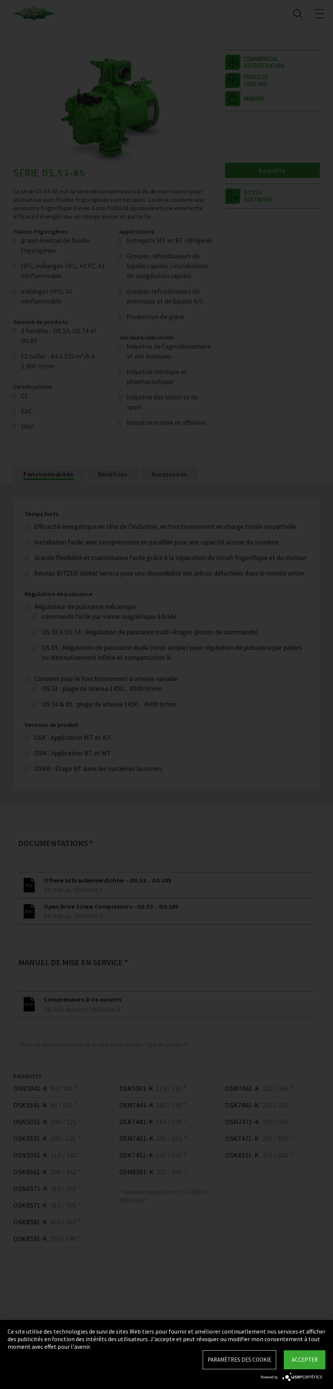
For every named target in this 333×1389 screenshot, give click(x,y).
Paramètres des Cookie (239, 1359)
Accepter (305, 1359)
